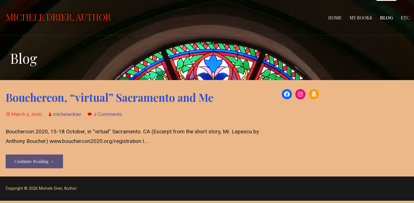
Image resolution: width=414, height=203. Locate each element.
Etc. (406, 18)
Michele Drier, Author (58, 17)
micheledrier (67, 114)
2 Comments (108, 114)
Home (335, 18)
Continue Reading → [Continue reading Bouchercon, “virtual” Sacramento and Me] (34, 161)
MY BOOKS (361, 18)
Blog (386, 18)
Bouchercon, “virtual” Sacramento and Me (109, 97)
